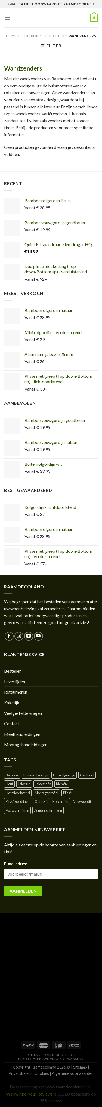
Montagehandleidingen (25, 744)
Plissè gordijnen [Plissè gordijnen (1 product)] (18, 801)
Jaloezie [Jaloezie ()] (24, 784)
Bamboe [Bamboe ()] (12, 775)
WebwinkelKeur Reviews (29, 1093)
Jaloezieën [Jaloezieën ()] (43, 784)
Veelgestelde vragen (23, 713)
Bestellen (12, 670)
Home (11, 36)
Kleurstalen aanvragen (41, 1059)
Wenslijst (76, 1059)
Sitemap (80, 1067)
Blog (70, 1055)
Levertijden (14, 681)
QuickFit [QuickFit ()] (41, 801)
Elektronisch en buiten (42, 36)
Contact (11, 723)
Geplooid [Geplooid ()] (87, 775)
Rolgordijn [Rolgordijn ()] (60, 801)
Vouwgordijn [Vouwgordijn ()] (83, 801)
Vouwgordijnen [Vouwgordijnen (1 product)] (17, 810)
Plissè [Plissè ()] (67, 793)
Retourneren (15, 691)
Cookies (42, 1073)
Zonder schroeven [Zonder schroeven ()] (48, 810)
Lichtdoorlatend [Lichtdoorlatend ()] (18, 793)
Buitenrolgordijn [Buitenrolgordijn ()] (35, 775)
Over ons (54, 1055)
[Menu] (7, 17)
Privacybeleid (20, 1073)
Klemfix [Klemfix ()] (61, 784)
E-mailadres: (15, 863)
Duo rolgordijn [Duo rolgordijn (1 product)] (64, 775)
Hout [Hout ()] (9, 784)
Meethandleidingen (22, 734)
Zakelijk (11, 702)
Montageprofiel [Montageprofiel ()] (46, 793)
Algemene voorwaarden (73, 1073)
